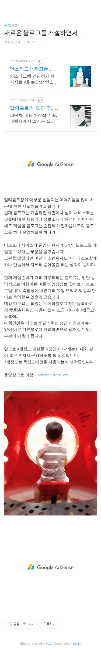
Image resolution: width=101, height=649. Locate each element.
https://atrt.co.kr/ (22, 61)
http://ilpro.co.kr (22, 100)
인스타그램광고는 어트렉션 (32, 69)
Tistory (76, 643)
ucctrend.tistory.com (52, 375)
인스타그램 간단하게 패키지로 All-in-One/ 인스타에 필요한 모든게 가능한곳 (34, 79)
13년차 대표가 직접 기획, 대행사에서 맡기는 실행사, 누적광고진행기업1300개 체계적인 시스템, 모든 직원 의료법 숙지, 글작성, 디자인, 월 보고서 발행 (34, 118)
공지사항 (11, 25)
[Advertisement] (50, 164)
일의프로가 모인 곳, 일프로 (34, 108)
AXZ (49, 643)
